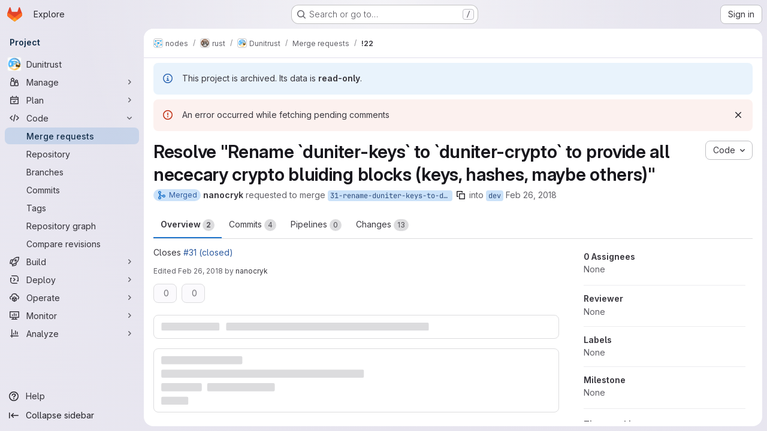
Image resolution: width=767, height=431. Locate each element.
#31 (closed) (208, 252)
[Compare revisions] (72, 243)
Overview (188, 225)
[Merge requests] (72, 136)
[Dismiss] (738, 115)
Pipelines (316, 225)
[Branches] (72, 171)
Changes (382, 225)
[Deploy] (72, 279)
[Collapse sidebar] (72, 415)
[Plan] (72, 100)
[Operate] (72, 297)
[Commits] (72, 189)
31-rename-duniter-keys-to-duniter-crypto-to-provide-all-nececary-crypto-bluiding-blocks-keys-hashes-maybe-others (391, 196)
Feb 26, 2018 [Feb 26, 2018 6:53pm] (200, 270)
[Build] (72, 261)
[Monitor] (72, 315)
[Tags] (72, 207)
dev (494, 196)
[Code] (72, 118)
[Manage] (72, 82)
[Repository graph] (72, 225)
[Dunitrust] (72, 64)
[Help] (72, 396)
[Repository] (72, 153)
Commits (252, 225)
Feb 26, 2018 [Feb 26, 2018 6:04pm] (531, 195)
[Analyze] (72, 333)
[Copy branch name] (461, 195)
